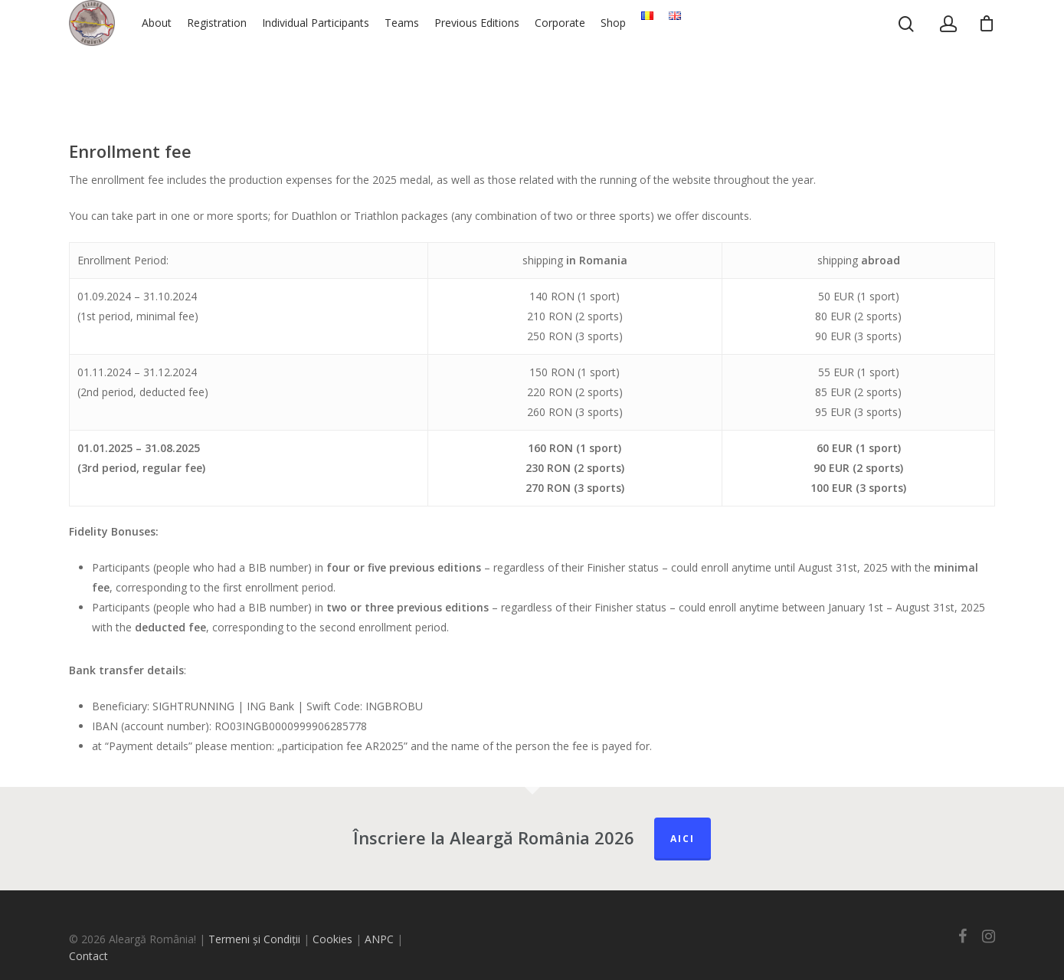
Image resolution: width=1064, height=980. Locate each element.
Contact (88, 956)
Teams (448, 53)
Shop (659, 53)
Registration (263, 53)
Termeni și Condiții (254, 939)
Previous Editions (522, 53)
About (203, 53)
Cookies (332, 939)
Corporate (606, 53)
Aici (682, 838)
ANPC (381, 939)
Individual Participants (361, 53)
